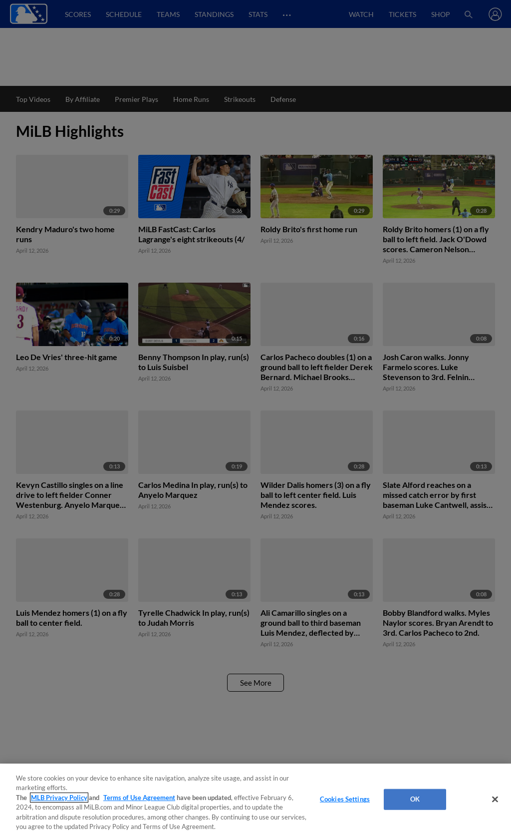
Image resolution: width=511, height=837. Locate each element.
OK (415, 799)
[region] (255, 800)
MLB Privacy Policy (59, 798)
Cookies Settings (345, 799)
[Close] (495, 800)
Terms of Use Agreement (139, 798)
